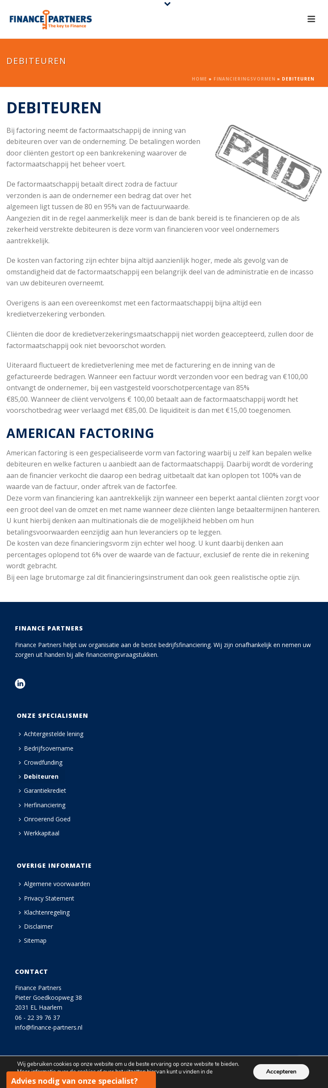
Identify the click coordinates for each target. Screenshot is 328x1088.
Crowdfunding (40, 762)
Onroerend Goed (44, 819)
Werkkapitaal (39, 833)
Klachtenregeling (44, 912)
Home (199, 79)
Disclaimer (36, 926)
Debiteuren (39, 776)
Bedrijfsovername (46, 748)
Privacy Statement (46, 898)
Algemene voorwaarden (54, 884)
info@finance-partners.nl (48, 1027)
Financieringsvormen (244, 79)
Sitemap (33, 940)
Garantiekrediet (42, 790)
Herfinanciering (42, 805)
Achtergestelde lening (51, 734)
